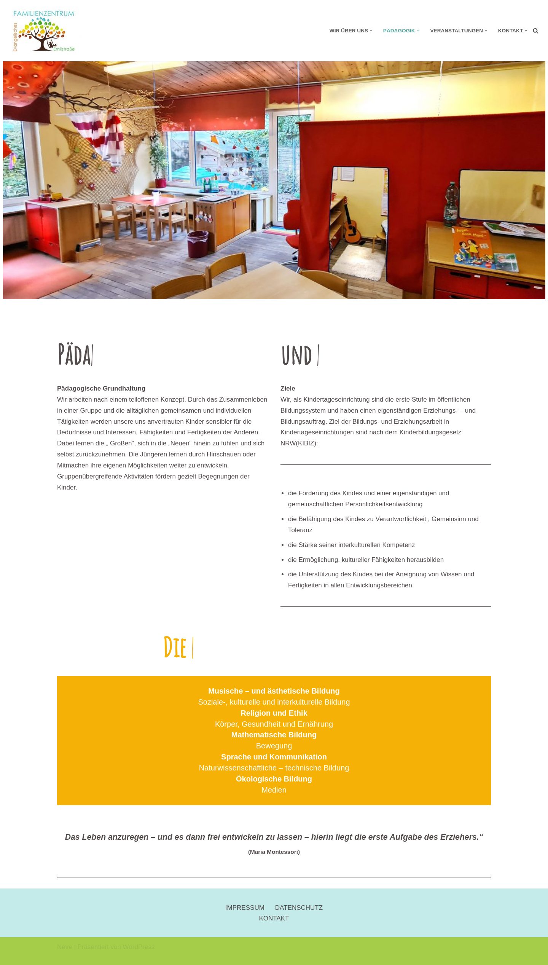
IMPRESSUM (244, 907)
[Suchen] (535, 30)
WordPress (139, 947)
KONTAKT (274, 918)
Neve (64, 947)
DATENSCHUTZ (299, 907)
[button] (371, 30)
